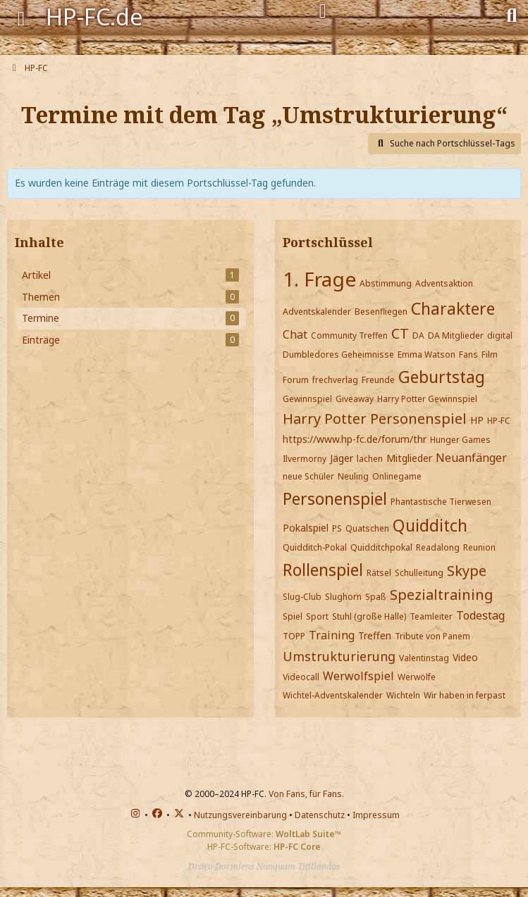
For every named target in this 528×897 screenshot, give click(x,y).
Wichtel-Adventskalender (333, 695)
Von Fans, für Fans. (306, 794)
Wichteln (403, 695)
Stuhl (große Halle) (369, 616)
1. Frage (319, 278)
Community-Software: (264, 834)
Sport (317, 616)
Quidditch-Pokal (315, 547)
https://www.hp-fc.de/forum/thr (354, 439)
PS (337, 528)
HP (477, 420)
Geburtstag (441, 376)
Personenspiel (335, 498)
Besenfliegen (381, 312)
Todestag (480, 615)
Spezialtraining (441, 594)
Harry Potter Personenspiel (375, 418)
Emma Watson (426, 354)
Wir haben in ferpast (464, 695)
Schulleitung (419, 573)
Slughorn (343, 597)
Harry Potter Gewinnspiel (427, 399)
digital (499, 335)
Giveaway (355, 399)
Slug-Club (302, 597)
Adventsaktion (444, 283)
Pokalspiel (306, 527)
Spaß (375, 597)
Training (332, 635)
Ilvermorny (304, 459)
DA (418, 335)
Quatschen (367, 528)
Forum (296, 380)
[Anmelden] (323, 11)
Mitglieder (409, 458)
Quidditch (430, 525)
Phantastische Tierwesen (441, 502)
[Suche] (512, 14)
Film (489, 354)
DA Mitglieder (456, 335)
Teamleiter (431, 616)
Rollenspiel (323, 569)
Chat (295, 334)
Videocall (301, 677)
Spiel (292, 616)
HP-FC (498, 421)
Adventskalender (317, 312)
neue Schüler (308, 476)
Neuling (353, 476)
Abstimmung (386, 283)
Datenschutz (320, 815)
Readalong (438, 547)
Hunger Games (460, 440)
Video (465, 657)
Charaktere (453, 308)
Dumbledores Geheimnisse (338, 354)
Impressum (376, 815)
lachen (370, 459)
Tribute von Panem (432, 636)
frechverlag (335, 380)
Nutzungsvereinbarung (240, 815)
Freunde (378, 380)
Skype (466, 570)
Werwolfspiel (358, 676)
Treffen (374, 635)
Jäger (341, 458)
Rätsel (379, 573)
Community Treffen (349, 335)
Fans (468, 354)
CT (400, 333)
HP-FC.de (94, 16)
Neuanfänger (471, 457)
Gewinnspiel (307, 399)
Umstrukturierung (339, 656)
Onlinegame (397, 476)
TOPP (294, 636)
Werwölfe (417, 677)
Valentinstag (424, 658)
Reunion (479, 547)
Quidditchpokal (381, 547)
